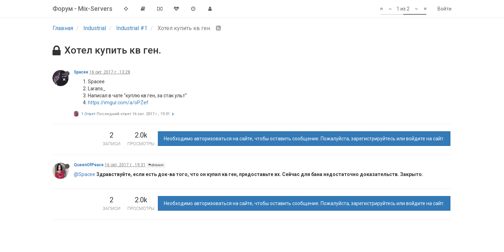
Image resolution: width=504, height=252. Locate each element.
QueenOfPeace (89, 164)
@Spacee (155, 165)
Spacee (81, 72)
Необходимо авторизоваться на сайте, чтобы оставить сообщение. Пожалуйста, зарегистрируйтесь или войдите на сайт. (304, 138)
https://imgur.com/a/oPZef (118, 102)
